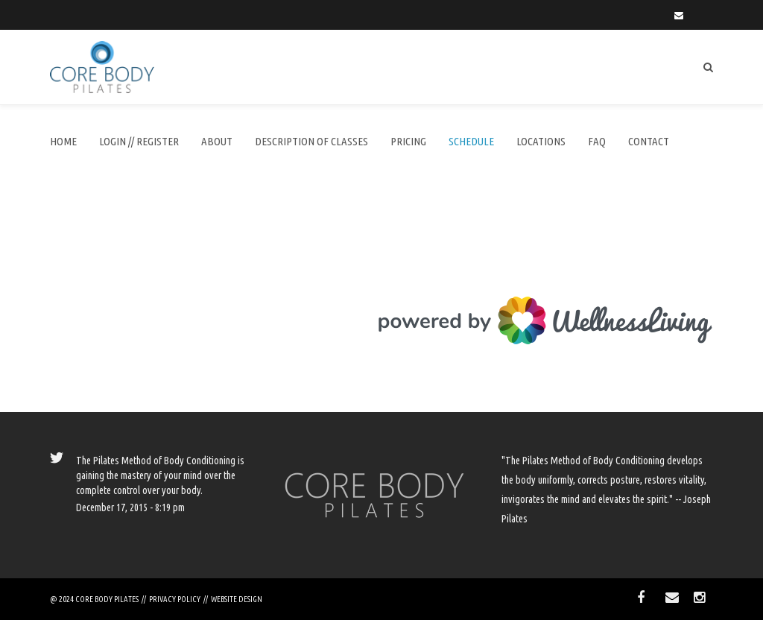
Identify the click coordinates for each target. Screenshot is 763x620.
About (216, 141)
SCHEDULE (471, 141)
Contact (648, 141)
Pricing (408, 141)
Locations (541, 141)
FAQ (597, 141)
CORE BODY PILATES (107, 599)
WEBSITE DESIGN (236, 599)
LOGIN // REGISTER (139, 141)
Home (63, 141)
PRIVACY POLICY (174, 599)
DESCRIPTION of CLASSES (311, 141)
